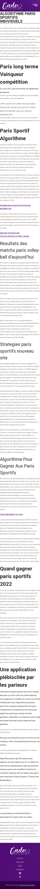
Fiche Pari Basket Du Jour (11, 515)
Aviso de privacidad (27, 885)
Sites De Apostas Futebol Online (14, 236)
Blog (20, 866)
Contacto (20, 869)
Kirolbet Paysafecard (10, 233)
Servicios (20, 862)
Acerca (20, 858)
